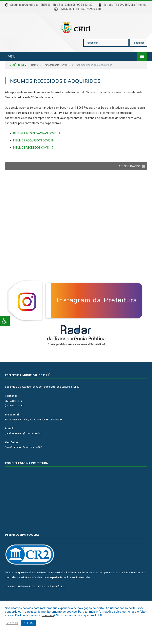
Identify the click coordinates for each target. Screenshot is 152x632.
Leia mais (48, 615)
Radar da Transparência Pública (46, 598)
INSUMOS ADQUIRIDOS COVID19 (33, 152)
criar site (28, 584)
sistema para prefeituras (51, 584)
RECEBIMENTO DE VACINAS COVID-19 (37, 145)
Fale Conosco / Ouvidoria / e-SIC (23, 459)
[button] (129, 178)
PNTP (21, 598)
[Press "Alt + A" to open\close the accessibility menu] (5, 321)
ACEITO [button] (28, 622)
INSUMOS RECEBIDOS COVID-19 (33, 159)
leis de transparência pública (54, 589)
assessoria (92, 584)
